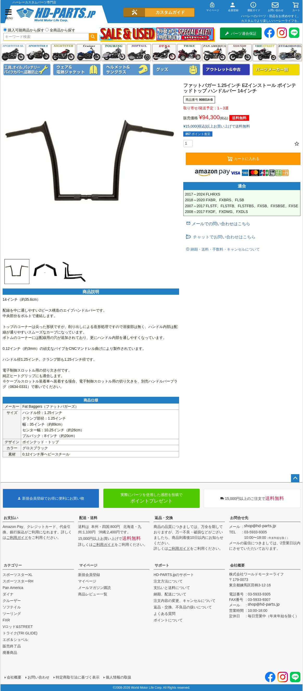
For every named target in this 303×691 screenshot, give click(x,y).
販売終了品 (12, 646)
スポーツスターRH (18, 581)
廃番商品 (10, 652)
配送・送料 (88, 518)
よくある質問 (164, 614)
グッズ (176, 69)
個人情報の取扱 (118, 677)
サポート (162, 565)
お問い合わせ (38, 677)
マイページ (88, 565)
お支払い (11, 518)
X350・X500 (239, 52)
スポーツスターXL (18, 575)
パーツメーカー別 (276, 69)
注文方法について (168, 581)
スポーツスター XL (13, 52)
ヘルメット (126, 69)
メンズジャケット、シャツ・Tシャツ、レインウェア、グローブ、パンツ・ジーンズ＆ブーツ (76, 69)
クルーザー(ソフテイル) (88, 52)
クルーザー (12, 601)
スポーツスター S (38, 52)
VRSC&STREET (264, 52)
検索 (93, 37)
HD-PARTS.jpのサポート (174, 575)
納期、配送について (170, 594)
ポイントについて (168, 620)
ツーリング (113, 52)
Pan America (214, 52)
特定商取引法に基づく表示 (77, 677)
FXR (6, 620)
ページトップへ (295, 478)
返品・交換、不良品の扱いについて (183, 607)
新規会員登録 (89, 575)
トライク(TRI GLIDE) (189, 52)
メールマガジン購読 (94, 588)
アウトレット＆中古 (226, 69)
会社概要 (237, 565)
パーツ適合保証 (240, 33)
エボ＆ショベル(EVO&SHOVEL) (290, 52)
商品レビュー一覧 (92, 594)
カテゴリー (13, 565)
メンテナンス (27, 69)
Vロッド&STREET (18, 627)
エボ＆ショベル (15, 640)
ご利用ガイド (17, 537)
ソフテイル (139, 52)
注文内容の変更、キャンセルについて (185, 601)
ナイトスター (63, 52)
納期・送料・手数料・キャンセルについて (225, 249)
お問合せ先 (239, 518)
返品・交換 (164, 518)
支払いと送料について (172, 588)
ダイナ (164, 52)
